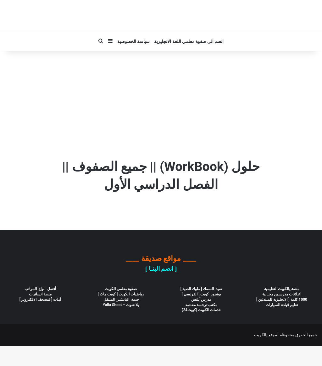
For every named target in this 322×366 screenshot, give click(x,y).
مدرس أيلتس (201, 319)
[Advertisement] (161, 124)
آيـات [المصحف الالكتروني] (40, 319)
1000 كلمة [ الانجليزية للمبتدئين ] (281, 319)
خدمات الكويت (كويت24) (201, 329)
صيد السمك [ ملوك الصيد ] (201, 308)
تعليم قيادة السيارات (282, 324)
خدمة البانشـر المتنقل (121, 319)
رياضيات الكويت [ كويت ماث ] (121, 314)
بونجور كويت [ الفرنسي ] (201, 314)
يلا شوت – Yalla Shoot (121, 324)
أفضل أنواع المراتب (40, 308)
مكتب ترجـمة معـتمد (201, 324)
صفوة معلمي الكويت (121, 308)
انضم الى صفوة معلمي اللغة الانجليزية (189, 61)
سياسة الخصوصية (133, 61)
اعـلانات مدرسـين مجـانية (282, 314)
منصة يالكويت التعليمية (282, 308)
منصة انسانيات (40, 314)
